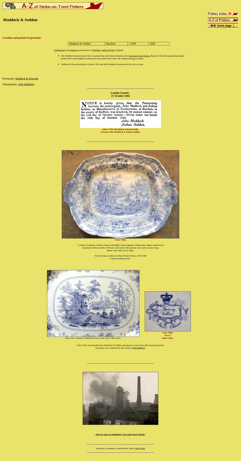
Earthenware (59, 50)
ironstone (73, 50)
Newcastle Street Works (139, 56)
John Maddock (26, 84)
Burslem (96, 50)
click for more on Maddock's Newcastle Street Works (120, 434)
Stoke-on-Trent (108, 50)
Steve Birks (140, 448)
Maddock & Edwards (26, 78)
